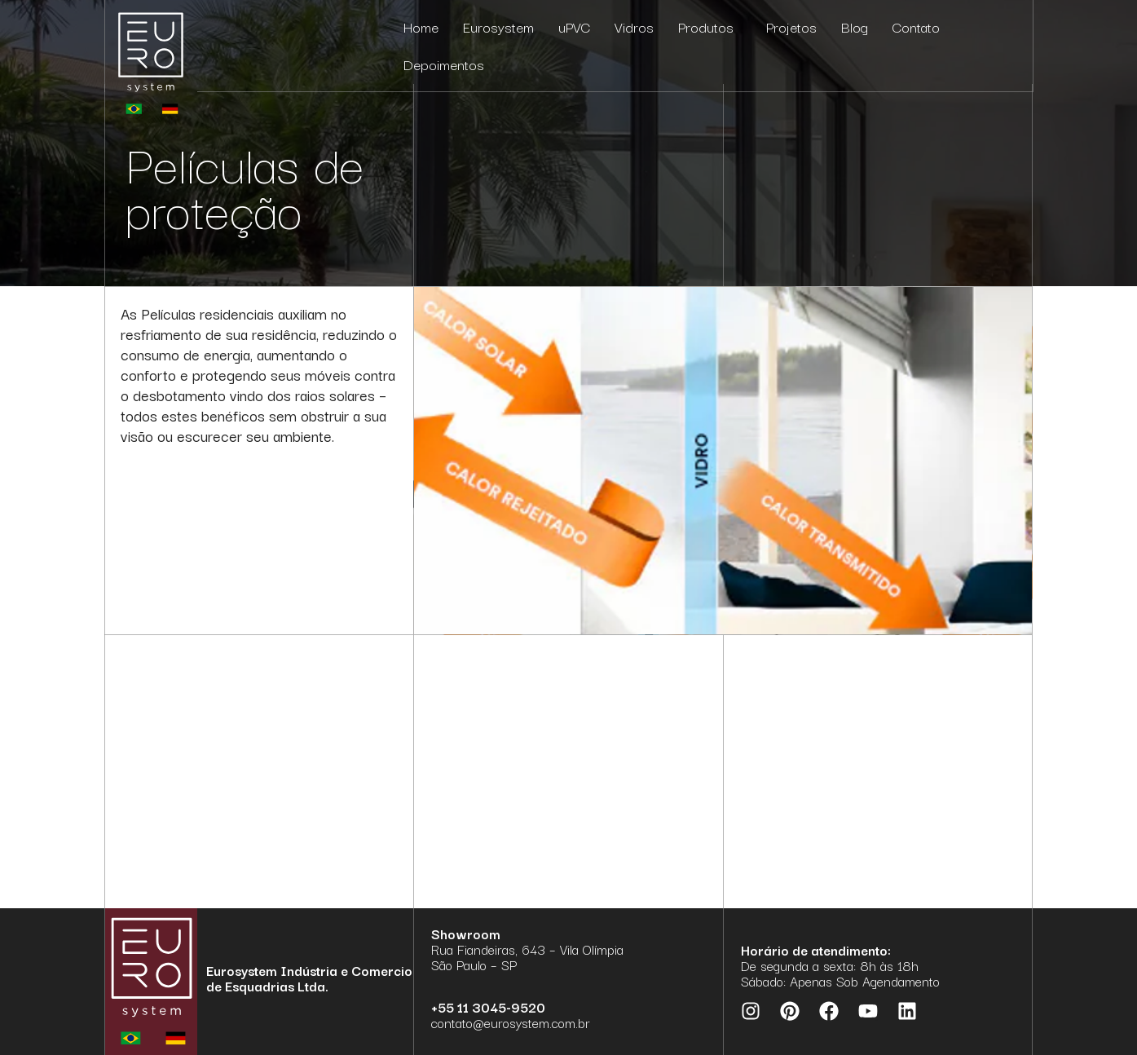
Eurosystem (498, 26)
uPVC (574, 26)
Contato (916, 26)
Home (420, 26)
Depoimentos (443, 64)
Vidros (634, 26)
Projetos (791, 26)
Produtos (710, 26)
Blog (854, 26)
